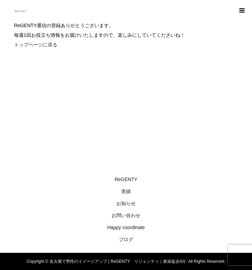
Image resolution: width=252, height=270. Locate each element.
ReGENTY (126, 179)
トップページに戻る (35, 44)
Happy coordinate (126, 227)
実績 (126, 191)
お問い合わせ (126, 215)
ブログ (126, 239)
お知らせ (126, 203)
